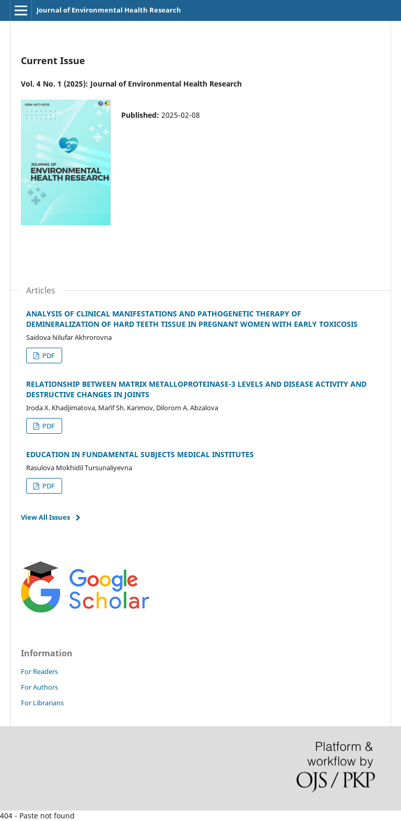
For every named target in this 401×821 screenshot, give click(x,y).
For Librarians (42, 702)
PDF (48, 355)
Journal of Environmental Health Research (109, 10)
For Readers (39, 671)
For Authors (39, 687)
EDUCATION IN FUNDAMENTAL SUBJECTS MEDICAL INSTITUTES (140, 454)
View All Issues (45, 517)
